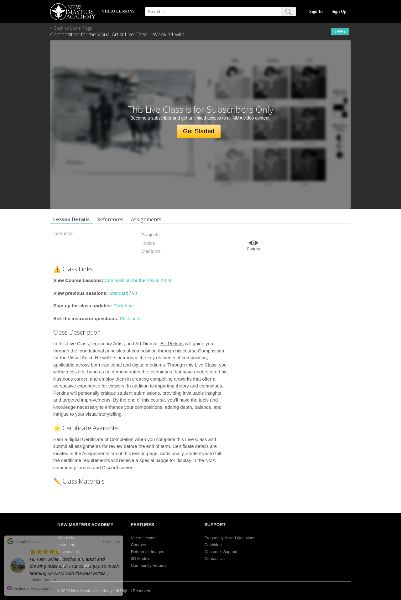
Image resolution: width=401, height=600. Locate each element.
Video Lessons (144, 538)
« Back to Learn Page (71, 28)
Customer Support (220, 551)
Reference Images (147, 551)
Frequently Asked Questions (229, 538)
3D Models (140, 558)
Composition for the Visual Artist (138, 280)
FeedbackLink (41, 588)
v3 (134, 293)
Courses (138, 544)
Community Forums (148, 565)
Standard (118, 293)
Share (340, 31)
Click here (123, 305)
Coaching (212, 544)
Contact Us (214, 558)
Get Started (198, 131)
